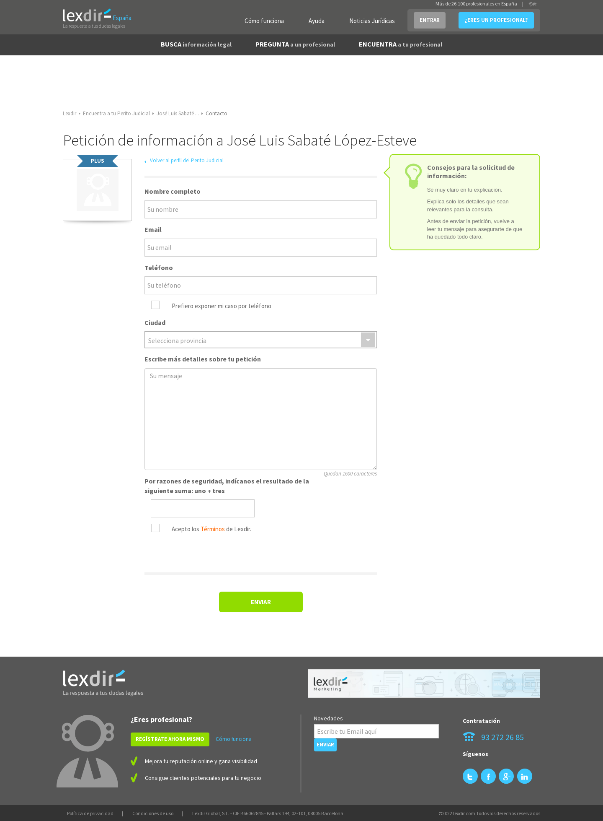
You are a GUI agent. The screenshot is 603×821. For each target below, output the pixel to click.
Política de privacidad (90, 813)
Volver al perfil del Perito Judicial (187, 160)
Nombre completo (172, 191)
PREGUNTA (295, 44)
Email (153, 229)
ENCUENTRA (400, 44)
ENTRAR (430, 19)
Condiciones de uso (152, 813)
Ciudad (154, 322)
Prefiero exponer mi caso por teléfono (221, 306)
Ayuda (317, 21)
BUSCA (196, 44)
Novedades (328, 718)
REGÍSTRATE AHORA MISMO (170, 739)
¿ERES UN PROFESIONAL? (496, 19)
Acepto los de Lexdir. (211, 529)
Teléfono (158, 267)
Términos (213, 529)
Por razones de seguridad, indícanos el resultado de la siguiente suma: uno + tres (226, 486)
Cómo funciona (264, 21)
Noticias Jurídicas (372, 21)
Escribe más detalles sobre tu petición (202, 359)
